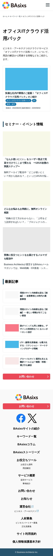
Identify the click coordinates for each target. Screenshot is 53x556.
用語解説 (27, 468)
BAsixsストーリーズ (26, 452)
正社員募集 (27, 526)
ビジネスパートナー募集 (26, 523)
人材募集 (26, 518)
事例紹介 (27, 483)
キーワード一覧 (15, 16)
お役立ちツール (26, 460)
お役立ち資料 (27, 464)
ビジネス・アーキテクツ (25, 511)
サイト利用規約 (26, 533)
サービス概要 (26, 475)
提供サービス (27, 480)
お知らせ (26, 498)
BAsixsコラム (27, 444)
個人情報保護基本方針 (26, 541)
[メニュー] (48, 4)
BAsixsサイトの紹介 (26, 428)
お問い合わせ (26, 376)
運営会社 (25, 506)
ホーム (5, 16)
